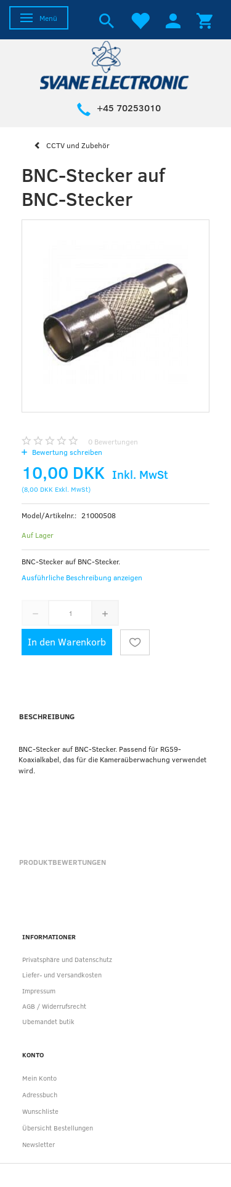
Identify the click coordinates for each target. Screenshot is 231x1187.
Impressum (38, 990)
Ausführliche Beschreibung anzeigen (82, 577)
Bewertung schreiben (66, 452)
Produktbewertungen (62, 862)
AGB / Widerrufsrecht (54, 1006)
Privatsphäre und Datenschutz (67, 959)
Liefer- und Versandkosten (62, 974)
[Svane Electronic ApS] (116, 64)
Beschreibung (47, 716)
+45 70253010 (129, 107)
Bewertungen (113, 441)
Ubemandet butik (48, 1021)
